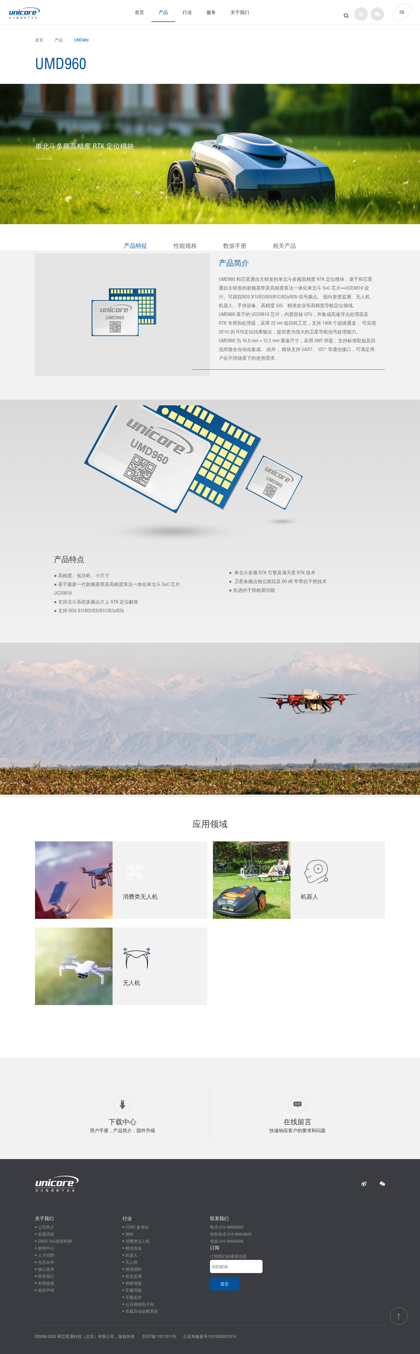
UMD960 (81, 40)
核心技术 (46, 1269)
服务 (211, 12)
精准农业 (133, 1248)
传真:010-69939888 (226, 1241)
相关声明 (46, 1290)
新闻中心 (46, 1248)
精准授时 (133, 1269)
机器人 (131, 1255)
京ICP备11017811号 (159, 1336)
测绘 (129, 1234)
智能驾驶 (133, 1283)
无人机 (131, 1262)
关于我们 (239, 12)
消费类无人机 (137, 1241)
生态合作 (46, 1262)
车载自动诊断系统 (141, 1311)
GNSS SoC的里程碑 (55, 1241)
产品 (163, 12)
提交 (224, 1283)
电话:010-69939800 (226, 1227)
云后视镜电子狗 (139, 1304)
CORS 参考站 (137, 1227)
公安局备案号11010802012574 (209, 1336)
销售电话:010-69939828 (230, 1234)
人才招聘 (46, 1255)
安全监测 (133, 1276)
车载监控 (133, 1297)
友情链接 (46, 1283)
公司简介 (46, 1227)
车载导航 (133, 1290)
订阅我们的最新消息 (228, 1256)
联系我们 (46, 1276)
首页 (139, 12)
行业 (187, 12)
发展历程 (46, 1234)
